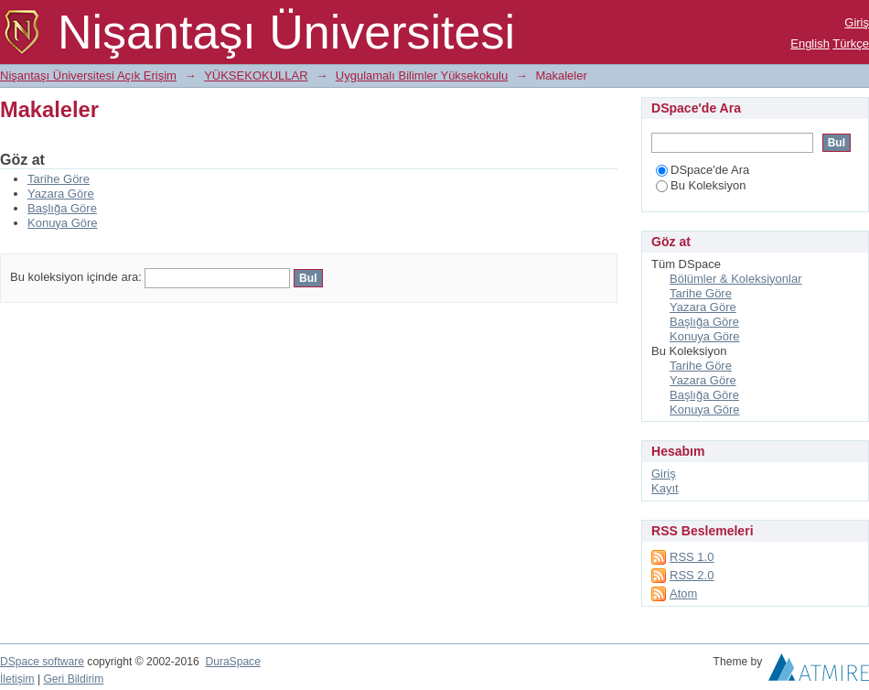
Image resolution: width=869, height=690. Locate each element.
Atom (683, 593)
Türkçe (850, 43)
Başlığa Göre (62, 208)
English (810, 43)
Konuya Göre (62, 223)
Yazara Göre (60, 193)
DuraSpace (232, 661)
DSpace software (42, 661)
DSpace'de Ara (702, 170)
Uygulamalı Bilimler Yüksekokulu (422, 75)
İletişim (17, 679)
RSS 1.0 (691, 557)
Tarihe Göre (58, 179)
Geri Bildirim (73, 679)
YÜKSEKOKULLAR (255, 75)
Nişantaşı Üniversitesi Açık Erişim (88, 75)
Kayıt (665, 488)
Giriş (856, 22)
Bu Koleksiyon (701, 185)
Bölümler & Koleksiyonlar (736, 279)
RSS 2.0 (691, 575)
